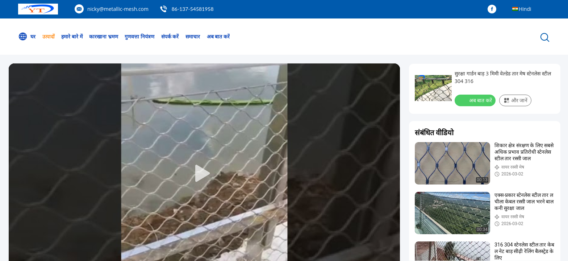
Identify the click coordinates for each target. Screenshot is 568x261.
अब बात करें (218, 36)
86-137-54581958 (193, 9)
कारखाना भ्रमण (103, 36)
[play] (204, 174)
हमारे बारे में (71, 36)
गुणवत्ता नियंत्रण (139, 36)
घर (27, 36)
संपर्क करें (170, 36)
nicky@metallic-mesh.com (118, 8)
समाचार (192, 36)
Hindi (525, 8)
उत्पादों (48, 36)
